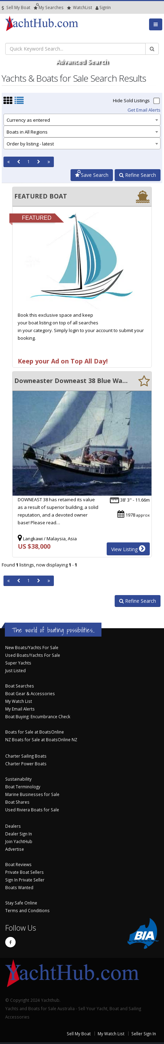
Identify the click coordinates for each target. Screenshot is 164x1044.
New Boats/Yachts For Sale (31, 647)
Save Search (91, 175)
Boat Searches (19, 686)
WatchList (79, 7)
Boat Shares (17, 802)
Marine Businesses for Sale (32, 794)
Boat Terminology (22, 786)
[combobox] (82, 120)
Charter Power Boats (26, 763)
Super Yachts (18, 663)
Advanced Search (82, 61)
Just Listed (15, 670)
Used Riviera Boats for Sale (32, 809)
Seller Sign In (143, 1033)
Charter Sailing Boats (26, 756)
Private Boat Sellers (24, 872)
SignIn (97, 7)
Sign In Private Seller (24, 879)
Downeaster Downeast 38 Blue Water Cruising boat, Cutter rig (71, 380)
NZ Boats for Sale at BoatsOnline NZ (41, 739)
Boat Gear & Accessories (30, 693)
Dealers (13, 826)
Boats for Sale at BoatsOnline (34, 732)
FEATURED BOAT (40, 196)
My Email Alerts (20, 709)
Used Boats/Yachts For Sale (32, 655)
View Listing (128, 549)
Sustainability (18, 779)
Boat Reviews (18, 864)
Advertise (14, 849)
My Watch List (18, 701)
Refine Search (137, 175)
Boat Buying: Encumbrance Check (37, 716)
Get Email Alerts (144, 110)
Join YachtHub (18, 841)
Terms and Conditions (27, 910)
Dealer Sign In (18, 833)
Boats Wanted (19, 887)
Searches (49, 7)
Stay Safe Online (21, 903)
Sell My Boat (16, 7)
